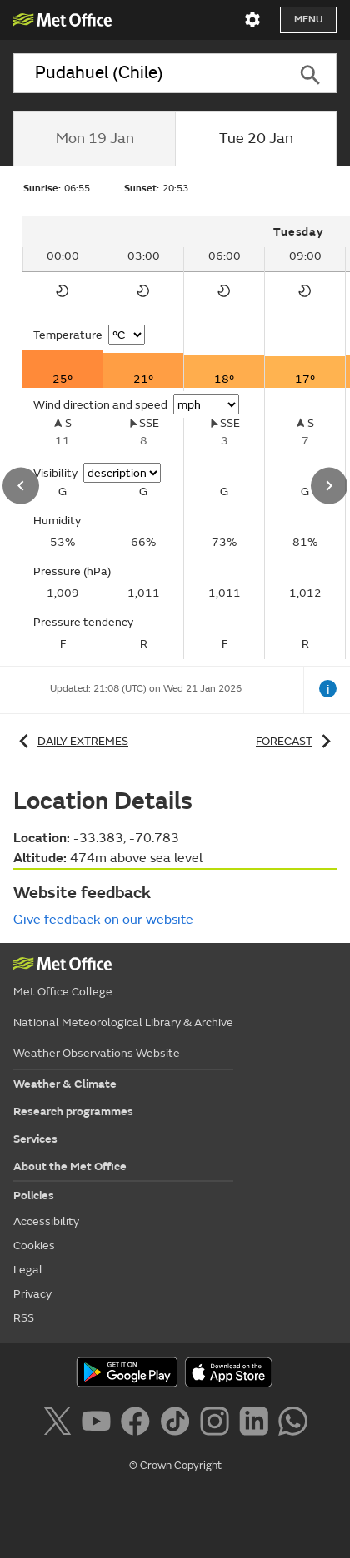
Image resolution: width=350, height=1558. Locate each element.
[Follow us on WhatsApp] (293, 1424)
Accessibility (46, 1221)
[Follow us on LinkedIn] (257, 1424)
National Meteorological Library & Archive (123, 1022)
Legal (27, 1270)
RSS (23, 1318)
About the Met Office (70, 1166)
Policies (33, 1195)
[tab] (94, 139)
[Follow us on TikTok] (178, 1424)
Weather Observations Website (96, 1053)
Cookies (34, 1245)
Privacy (32, 1294)
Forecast (296, 741)
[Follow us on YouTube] (100, 1424)
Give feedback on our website (103, 919)
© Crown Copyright (175, 1465)
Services (35, 1139)
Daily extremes (70, 741)
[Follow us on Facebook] (139, 1424)
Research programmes (73, 1111)
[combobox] (148, 73)
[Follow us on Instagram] (218, 1424)
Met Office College (62, 992)
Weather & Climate (65, 1084)
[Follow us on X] (60, 1424)
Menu (308, 19)
